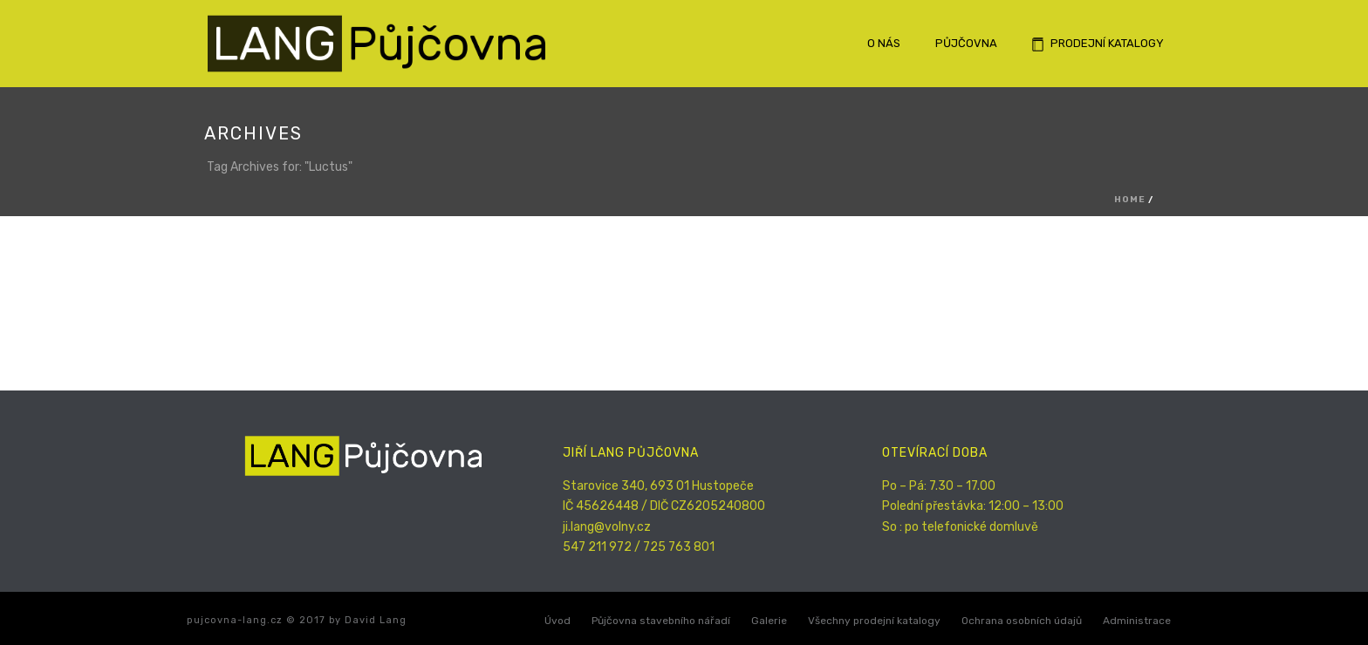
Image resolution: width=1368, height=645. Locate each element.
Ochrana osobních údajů (1021, 620)
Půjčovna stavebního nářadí (661, 620)
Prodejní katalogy (1098, 44)
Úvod (557, 620)
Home (1130, 199)
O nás (883, 43)
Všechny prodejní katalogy (874, 620)
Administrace (1137, 620)
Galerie (769, 620)
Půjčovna (966, 43)
